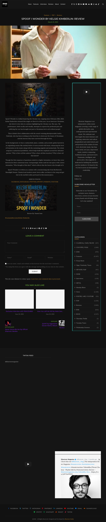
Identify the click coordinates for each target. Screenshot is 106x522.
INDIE (87, 274)
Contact (62, 4)
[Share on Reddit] (35, 228)
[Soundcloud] (89, 4)
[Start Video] (86, 92)
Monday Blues (87, 288)
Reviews (50, 4)
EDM (87, 252)
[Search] (103, 4)
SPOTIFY (40, 182)
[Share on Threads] (43, 228)
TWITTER (33, 182)
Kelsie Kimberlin (24, 218)
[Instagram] (76, 4)
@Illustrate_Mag (82, 459)
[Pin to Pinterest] (30, 228)
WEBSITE (47, 182)
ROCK (87, 314)
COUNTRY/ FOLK (87, 247)
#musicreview (76, 464)
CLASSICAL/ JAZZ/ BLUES (87, 243)
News (30, 4)
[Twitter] (74, 4)
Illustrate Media (69, 519)
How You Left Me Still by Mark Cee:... (50, 311)
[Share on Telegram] (39, 228)
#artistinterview (88, 464)
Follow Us (78, 179)
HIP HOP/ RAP (87, 270)
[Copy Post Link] (41, 228)
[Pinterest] (79, 4)
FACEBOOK (15, 182)
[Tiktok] (98, 4)
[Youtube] (83, 4)
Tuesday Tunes (87, 323)
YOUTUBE (54, 182)
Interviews (43, 4)
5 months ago (93, 459)
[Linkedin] (81, 4)
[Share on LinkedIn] (32, 228)
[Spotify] (91, 4)
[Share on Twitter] (28, 228)
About (57, 4)
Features (36, 4)
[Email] (86, 4)
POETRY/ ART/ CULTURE (87, 296)
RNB (87, 310)
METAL (87, 283)
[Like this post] (24, 228)
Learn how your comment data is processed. (45, 279)
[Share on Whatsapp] (37, 228)
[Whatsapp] (93, 4)
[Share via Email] (46, 228)
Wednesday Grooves (87, 328)
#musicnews (66, 467)
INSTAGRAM (24, 182)
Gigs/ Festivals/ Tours (87, 265)
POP (87, 301)
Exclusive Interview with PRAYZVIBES (19, 311)
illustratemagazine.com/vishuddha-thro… (76, 472)
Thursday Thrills (87, 319)
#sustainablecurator (12, 218)
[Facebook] (71, 4)
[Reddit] (96, 4)
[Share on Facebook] (26, 228)
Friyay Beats (87, 261)
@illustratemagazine (11, 362)
